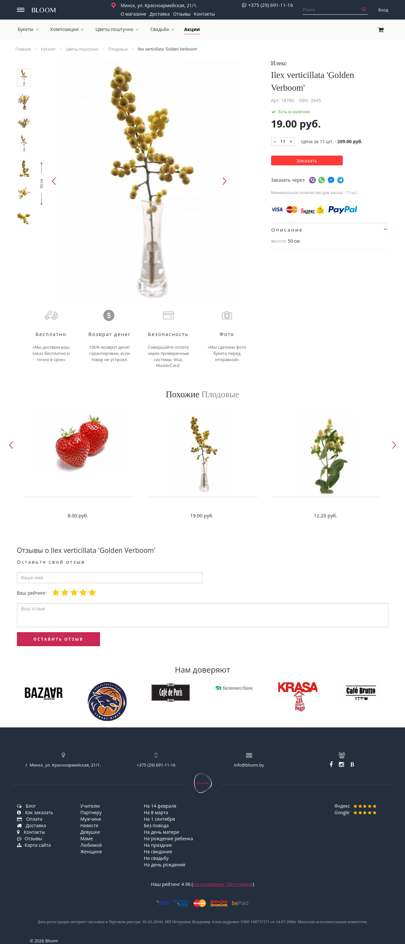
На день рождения (164, 864)
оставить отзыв (58, 639)
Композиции (67, 29)
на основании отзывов (223, 884)
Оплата (29, 819)
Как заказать (35, 812)
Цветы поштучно (116, 29)
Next (224, 181)
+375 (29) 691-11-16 (267, 5)
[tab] (329, 229)
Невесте (89, 825)
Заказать (306, 160)
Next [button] (394, 445)
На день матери (161, 832)
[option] (79, 468)
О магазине (133, 14)
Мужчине (90, 819)
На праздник (158, 845)
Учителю (90, 806)
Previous (54, 181)
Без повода (156, 825)
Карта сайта (34, 845)
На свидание (158, 851)
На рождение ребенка (168, 838)
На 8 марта (156, 812)
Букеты (28, 29)
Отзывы (182, 14)
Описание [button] (329, 229)
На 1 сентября (159, 819)
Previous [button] (11, 445)
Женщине (91, 851)
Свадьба (162, 29)
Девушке (90, 832)
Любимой (91, 845)
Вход (383, 10)
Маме (86, 838)
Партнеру (91, 812)
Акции (192, 29)
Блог (26, 806)
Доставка (160, 14)
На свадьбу (156, 858)
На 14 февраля (160, 806)
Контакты (204, 14)
